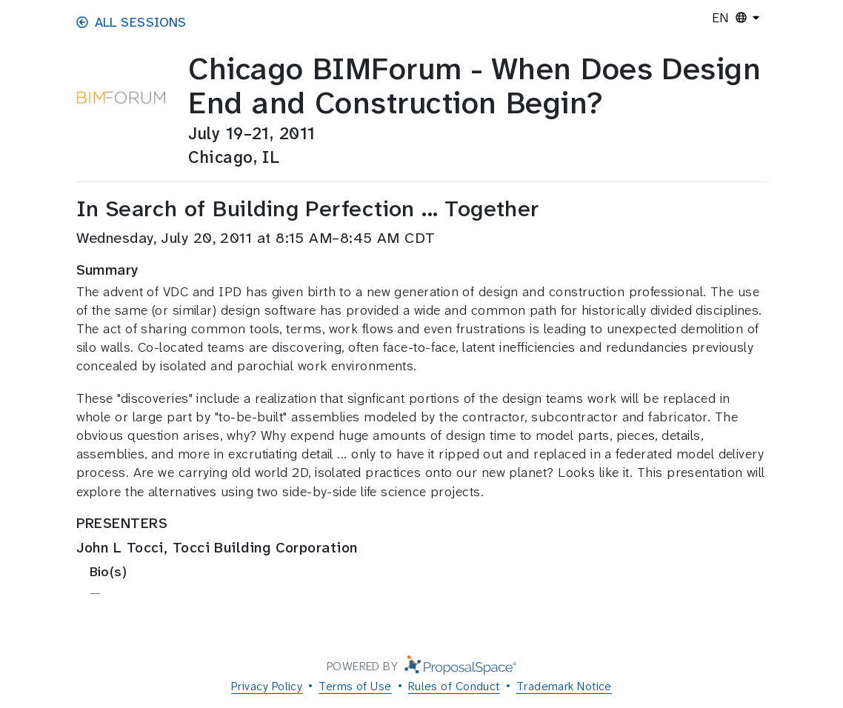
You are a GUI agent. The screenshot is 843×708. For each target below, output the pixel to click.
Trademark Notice (564, 686)
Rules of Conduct (454, 686)
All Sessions (131, 22)
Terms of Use (355, 686)
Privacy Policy (266, 686)
